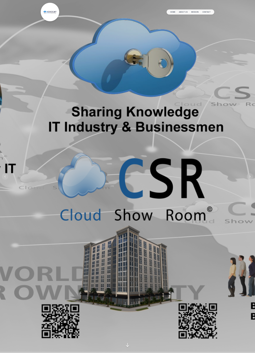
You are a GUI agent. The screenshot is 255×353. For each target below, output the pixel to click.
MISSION (195, 12)
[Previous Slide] (5, 176)
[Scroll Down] (127, 345)
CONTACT (206, 12)
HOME (172, 12)
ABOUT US (183, 12)
